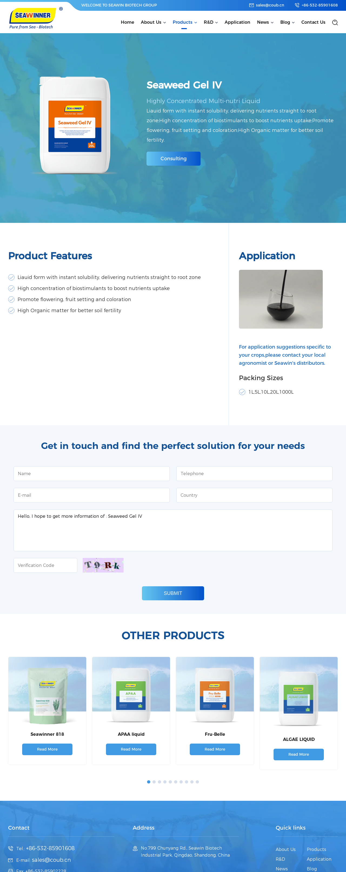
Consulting (174, 159)
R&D (208, 22)
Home (127, 22)
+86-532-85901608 (320, 5)
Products (182, 22)
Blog (285, 22)
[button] (148, 782)
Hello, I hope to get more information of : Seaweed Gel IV (173, 530)
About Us (151, 22)
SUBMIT (173, 593)
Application (237, 22)
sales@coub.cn (270, 5)
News (263, 22)
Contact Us (313, 22)
